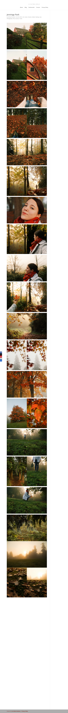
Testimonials (31, 7)
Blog (26, 7)
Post (14, 18)
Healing (37, 17)
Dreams (30, 17)
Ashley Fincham (11, 17)
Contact (38, 7)
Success (17, 18)
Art (23, 17)
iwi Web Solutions (16, 711)
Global (33, 17)
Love (40, 17)
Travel (20, 18)
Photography (9, 18)
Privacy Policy (45, 7)
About (21, 7)
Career (26, 17)
